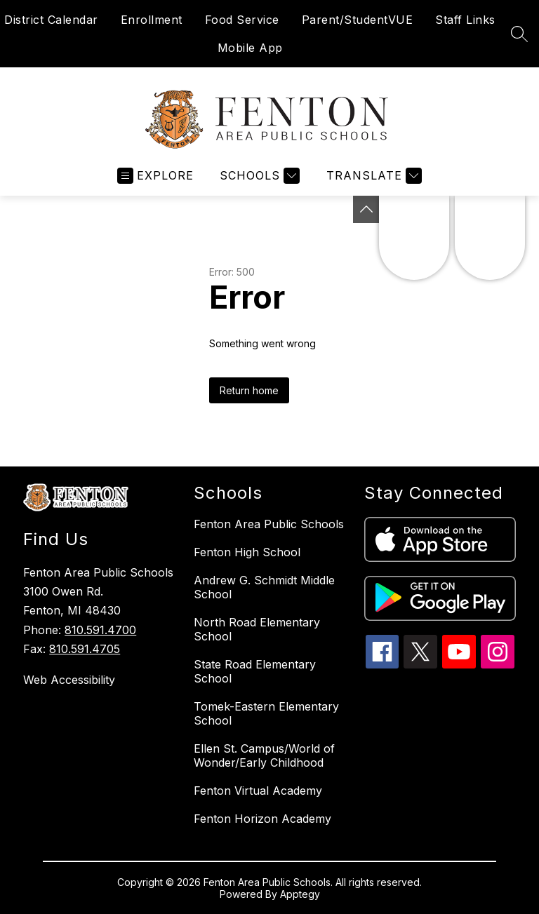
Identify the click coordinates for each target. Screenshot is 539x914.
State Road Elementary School (255, 671)
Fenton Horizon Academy (262, 819)
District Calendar (51, 20)
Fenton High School (247, 552)
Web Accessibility (69, 680)
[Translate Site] (372, 175)
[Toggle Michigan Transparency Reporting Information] (366, 209)
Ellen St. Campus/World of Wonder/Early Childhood (264, 755)
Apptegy (300, 894)
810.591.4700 (100, 630)
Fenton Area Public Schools (269, 524)
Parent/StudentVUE (357, 20)
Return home (249, 390)
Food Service (242, 20)
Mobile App (250, 48)
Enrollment (151, 20)
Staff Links (465, 20)
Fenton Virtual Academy (258, 791)
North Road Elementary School (257, 629)
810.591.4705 (84, 649)
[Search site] (519, 33)
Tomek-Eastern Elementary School (266, 713)
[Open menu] (155, 175)
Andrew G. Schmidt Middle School (264, 587)
